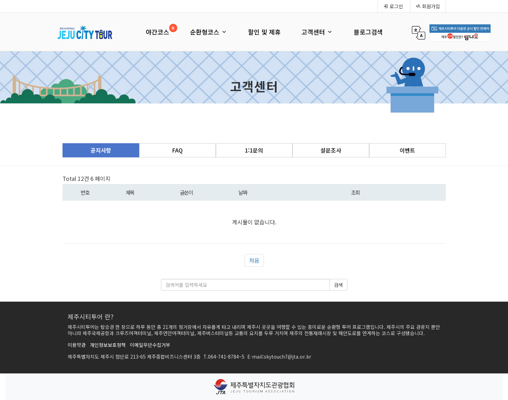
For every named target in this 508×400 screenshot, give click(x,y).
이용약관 (77, 344)
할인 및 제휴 (264, 31)
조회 (355, 192)
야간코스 (157, 31)
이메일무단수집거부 (150, 344)
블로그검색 (368, 31)
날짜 (242, 192)
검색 (338, 284)
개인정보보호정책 (108, 344)
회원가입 (428, 6)
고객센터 (317, 31)
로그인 (393, 6)
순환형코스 (208, 31)
